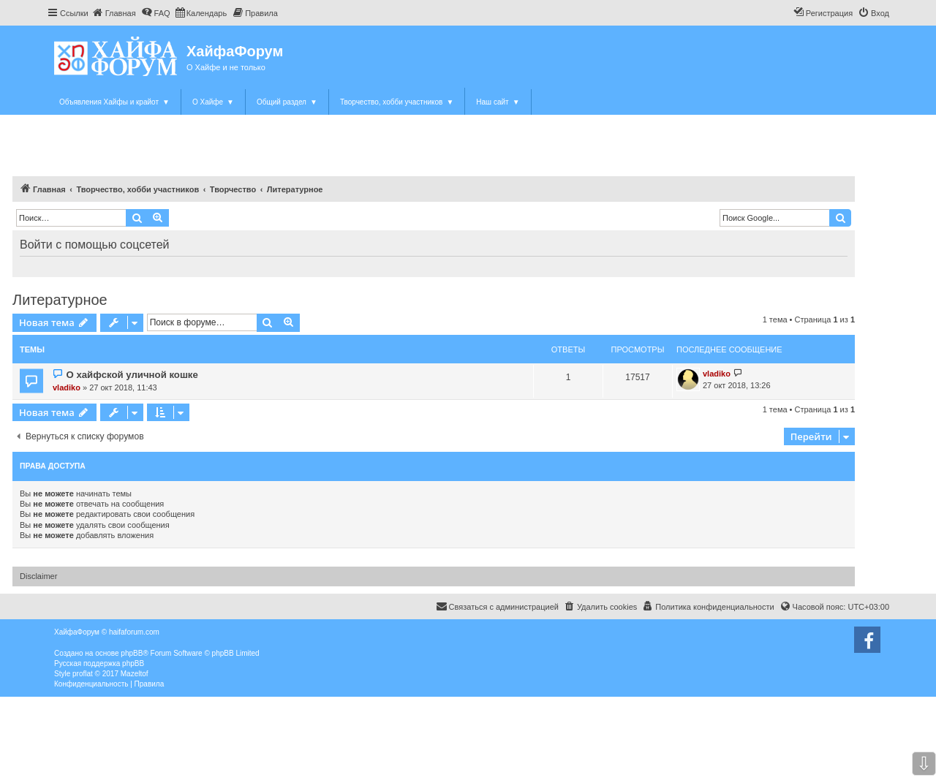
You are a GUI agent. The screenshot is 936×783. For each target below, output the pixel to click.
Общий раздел (287, 102)
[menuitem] (114, 13)
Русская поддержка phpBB (99, 663)
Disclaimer (38, 576)
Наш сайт (497, 102)
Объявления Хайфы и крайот (114, 102)
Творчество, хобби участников (396, 102)
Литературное (59, 300)
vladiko (66, 387)
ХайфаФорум (234, 51)
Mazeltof (134, 674)
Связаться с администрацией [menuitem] (497, 606)
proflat (82, 674)
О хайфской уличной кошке (131, 374)
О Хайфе (213, 102)
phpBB (132, 653)
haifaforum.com (134, 632)
